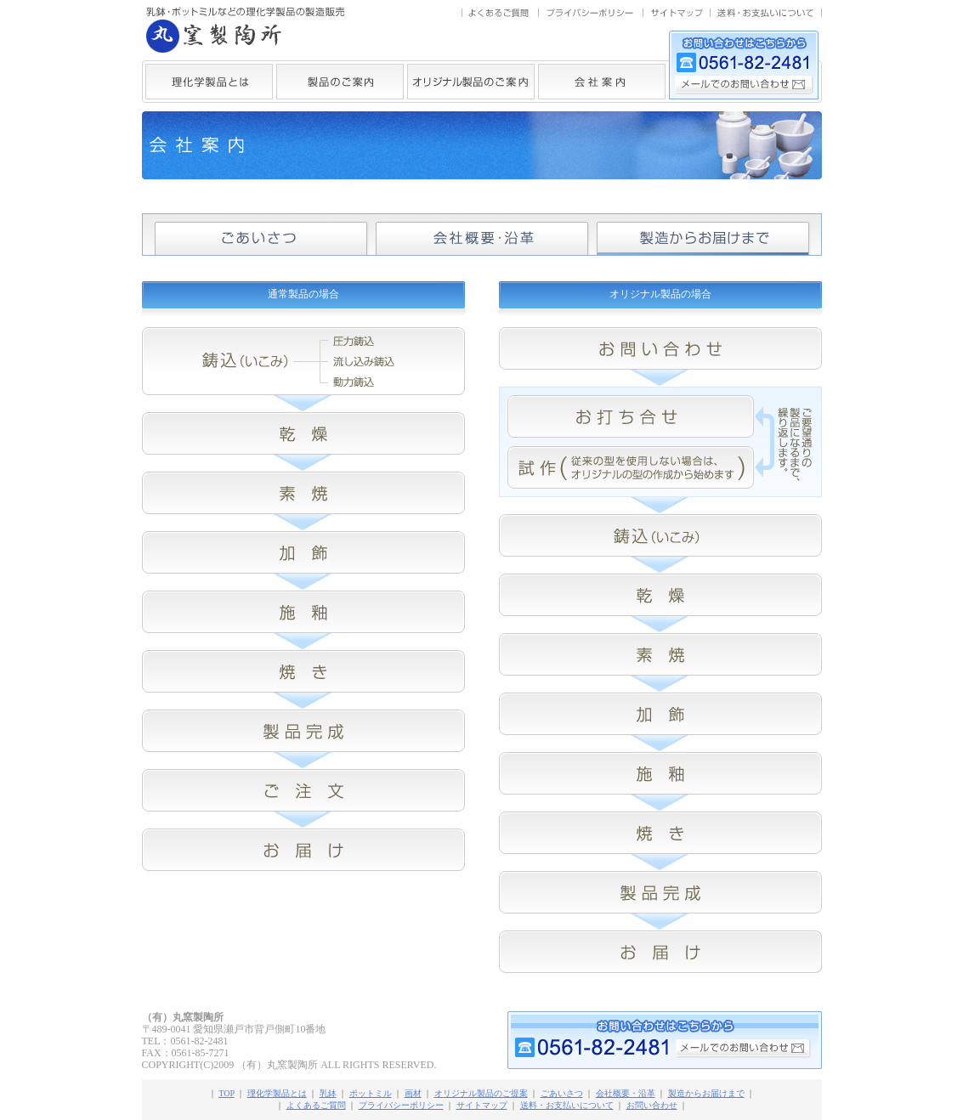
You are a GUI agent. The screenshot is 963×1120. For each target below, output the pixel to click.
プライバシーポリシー (401, 1105)
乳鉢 (328, 1093)
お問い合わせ (651, 1105)
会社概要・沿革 (625, 1093)
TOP (226, 1093)
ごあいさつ (562, 1093)
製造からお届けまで (706, 1093)
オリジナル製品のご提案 (481, 1093)
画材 (413, 1093)
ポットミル (370, 1093)
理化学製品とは (277, 1093)
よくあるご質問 (316, 1105)
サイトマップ (481, 1105)
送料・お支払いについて (567, 1105)
